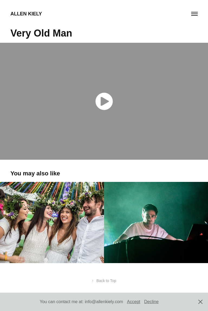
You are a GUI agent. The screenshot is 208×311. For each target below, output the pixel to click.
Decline (151, 301)
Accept (133, 301)
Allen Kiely (26, 14)
